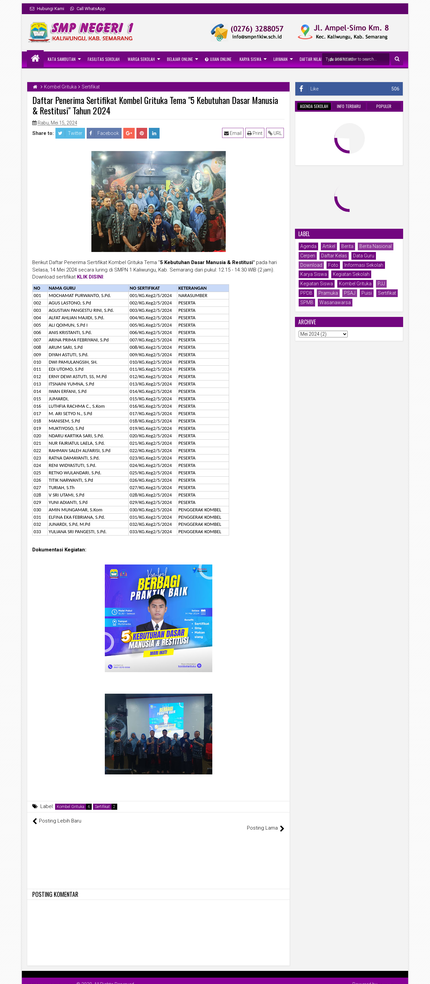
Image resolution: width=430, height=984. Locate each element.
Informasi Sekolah (363, 265)
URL (276, 133)
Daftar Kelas (334, 255)
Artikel (328, 246)
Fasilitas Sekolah (104, 59)
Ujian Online (218, 59)
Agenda (308, 246)
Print (255, 133)
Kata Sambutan (62, 59)
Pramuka (328, 293)
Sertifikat (102, 806)
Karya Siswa (250, 59)
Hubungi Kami (47, 8)
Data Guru (363, 255)
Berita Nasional (375, 246)
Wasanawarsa (335, 302)
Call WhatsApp (87, 8)
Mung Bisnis (390, 977)
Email (233, 133)
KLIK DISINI (90, 277)
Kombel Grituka (70, 806)
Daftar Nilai (310, 59)
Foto (333, 265)
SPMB (306, 302)
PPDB (306, 293)
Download (311, 265)
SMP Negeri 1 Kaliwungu (52, 977)
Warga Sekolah (141, 59)
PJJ (381, 283)
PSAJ (349, 293)
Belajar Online (180, 59)
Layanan (280, 59)
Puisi (366, 293)
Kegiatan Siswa (316, 283)
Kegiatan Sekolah (351, 274)
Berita (347, 246)
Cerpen (307, 255)
